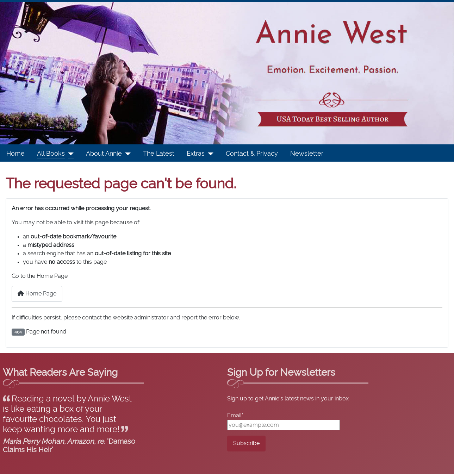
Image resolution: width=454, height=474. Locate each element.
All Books (51, 154)
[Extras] (209, 153)
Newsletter (306, 154)
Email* (235, 415)
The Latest (158, 154)
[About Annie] (126, 153)
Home (15, 154)
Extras (196, 154)
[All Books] (69, 153)
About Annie (104, 154)
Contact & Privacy (252, 154)
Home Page (37, 294)
